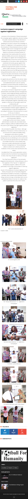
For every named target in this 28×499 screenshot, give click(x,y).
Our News (4, 467)
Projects (10, 467)
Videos (15, 467)
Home (2, 24)
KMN (11, 494)
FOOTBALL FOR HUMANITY (11, 8)
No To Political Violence (15, 475)
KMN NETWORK (21, 494)
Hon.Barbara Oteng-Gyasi (16, 485)
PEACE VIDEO (4, 481)
